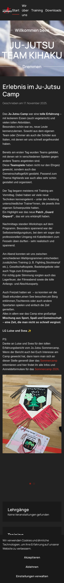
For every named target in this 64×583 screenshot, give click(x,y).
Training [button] (37, 10)
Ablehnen (32, 567)
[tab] (30, 483)
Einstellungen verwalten (32, 576)
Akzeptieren (32, 557)
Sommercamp (48, 360)
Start (15, 10)
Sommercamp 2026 (47, 369)
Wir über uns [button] (25, 10)
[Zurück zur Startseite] (7, 10)
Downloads (53, 10)
